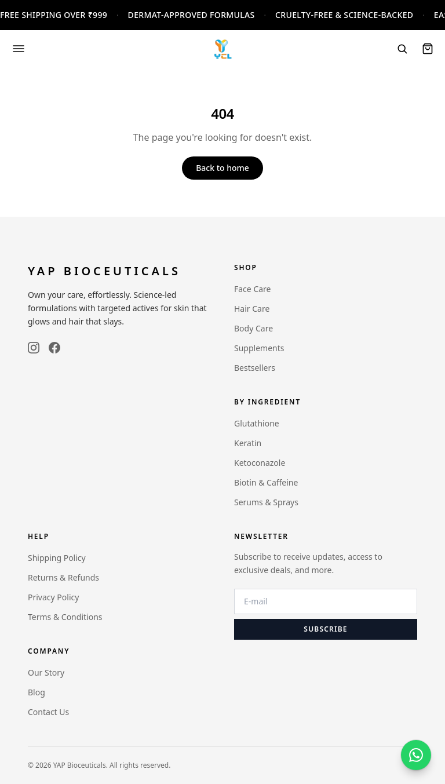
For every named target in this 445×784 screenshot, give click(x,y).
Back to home (222, 167)
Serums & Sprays (266, 502)
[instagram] (33, 347)
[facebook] (54, 347)
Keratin (247, 442)
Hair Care (251, 308)
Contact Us (48, 711)
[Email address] (325, 601)
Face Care (252, 288)
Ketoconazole (259, 462)
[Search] (402, 49)
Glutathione (256, 423)
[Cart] (428, 49)
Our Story (46, 672)
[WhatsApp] (416, 755)
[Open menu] (18, 48)
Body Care (253, 328)
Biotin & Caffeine (266, 482)
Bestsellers (254, 367)
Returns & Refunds (63, 577)
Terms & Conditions (65, 616)
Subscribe (325, 629)
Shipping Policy (57, 557)
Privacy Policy (53, 597)
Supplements (259, 347)
